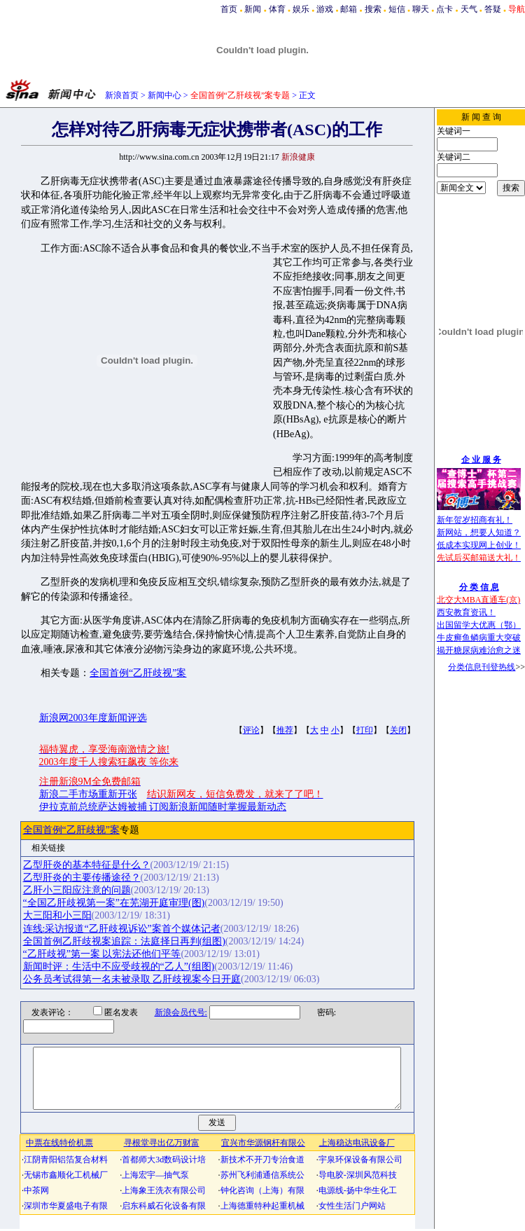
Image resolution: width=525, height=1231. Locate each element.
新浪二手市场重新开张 (88, 794)
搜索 (373, 9)
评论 (251, 730)
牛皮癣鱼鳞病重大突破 (479, 637)
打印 (364, 730)
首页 (228, 9)
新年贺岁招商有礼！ (474, 520)
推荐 (284, 730)
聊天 (420, 9)
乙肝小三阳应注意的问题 (77, 890)
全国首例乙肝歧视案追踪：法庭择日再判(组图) (124, 941)
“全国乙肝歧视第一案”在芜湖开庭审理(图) (114, 903)
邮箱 (348, 9)
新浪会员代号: (172, 1012)
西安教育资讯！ (466, 612)
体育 (277, 9)
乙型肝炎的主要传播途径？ (82, 877)
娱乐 (301, 9)
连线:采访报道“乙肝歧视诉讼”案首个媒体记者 (121, 928)
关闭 (398, 730)
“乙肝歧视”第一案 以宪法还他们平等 (102, 954)
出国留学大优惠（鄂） (479, 625)
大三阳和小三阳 (57, 915)
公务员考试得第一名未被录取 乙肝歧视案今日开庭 (132, 979)
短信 (396, 9)
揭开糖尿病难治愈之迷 (479, 650)
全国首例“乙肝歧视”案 (138, 673)
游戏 (324, 9)
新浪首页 (122, 95)
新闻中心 (164, 95)
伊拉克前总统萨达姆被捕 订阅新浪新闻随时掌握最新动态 (163, 807)
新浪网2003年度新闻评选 (93, 718)
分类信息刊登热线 (481, 667)
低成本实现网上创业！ (479, 545)
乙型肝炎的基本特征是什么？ (86, 865)
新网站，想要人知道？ (479, 532)
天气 (469, 9)
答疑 (492, 9)
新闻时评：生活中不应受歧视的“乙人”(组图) (119, 966)
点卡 (444, 9)
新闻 (252, 9)
